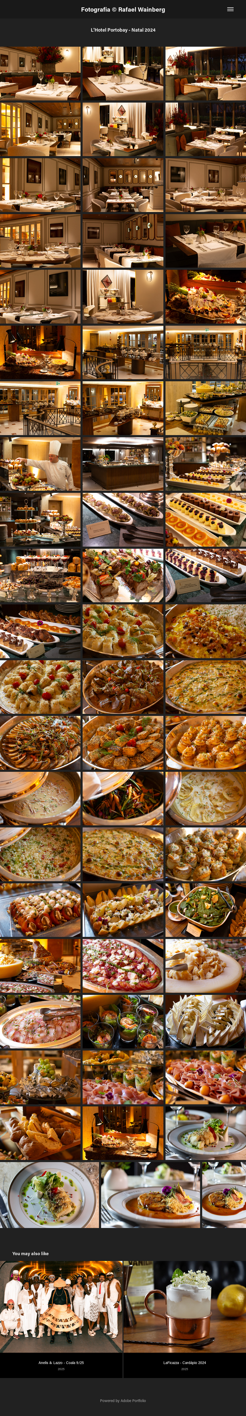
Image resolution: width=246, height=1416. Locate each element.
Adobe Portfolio (133, 1400)
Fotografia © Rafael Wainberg (123, 9)
